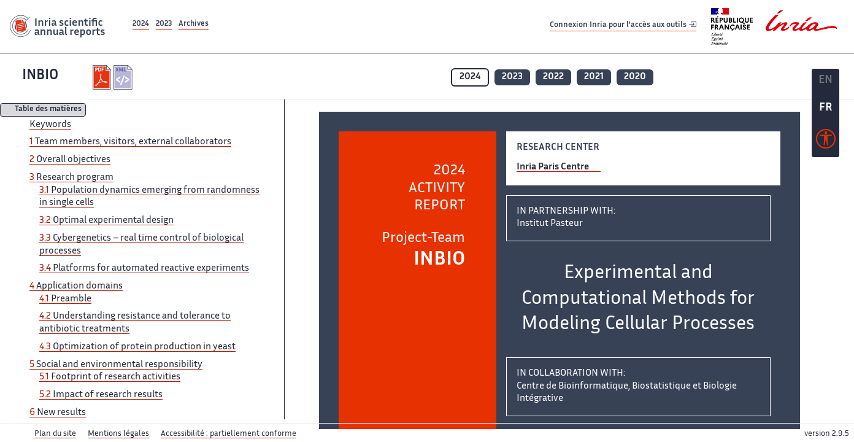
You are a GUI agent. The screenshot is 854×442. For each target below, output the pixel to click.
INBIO (40, 75)
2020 (635, 77)
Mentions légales (118, 434)
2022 (553, 77)
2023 (164, 24)
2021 (594, 77)
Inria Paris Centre (553, 167)
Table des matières (48, 110)
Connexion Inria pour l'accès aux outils (623, 26)
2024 (141, 24)
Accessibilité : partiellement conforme (228, 434)
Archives (194, 24)
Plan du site (55, 434)
